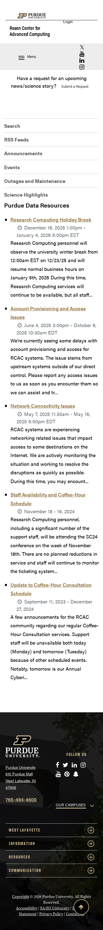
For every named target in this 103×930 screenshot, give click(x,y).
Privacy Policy (51, 914)
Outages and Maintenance (34, 180)
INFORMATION (51, 843)
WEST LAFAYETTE (51, 830)
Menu (27, 57)
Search (12, 125)
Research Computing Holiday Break (50, 219)
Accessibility (26, 908)
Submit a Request (74, 86)
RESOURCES (51, 857)
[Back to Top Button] (81, 908)
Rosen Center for (30, 31)
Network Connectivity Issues (42, 405)
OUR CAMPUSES (70, 804)
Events (12, 167)
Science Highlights (26, 194)
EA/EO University (54, 908)
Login (68, 21)
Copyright (20, 896)
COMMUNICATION (51, 870)
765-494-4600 (21, 799)
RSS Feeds (16, 139)
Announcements (23, 153)
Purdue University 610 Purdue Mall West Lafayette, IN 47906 (20, 777)
